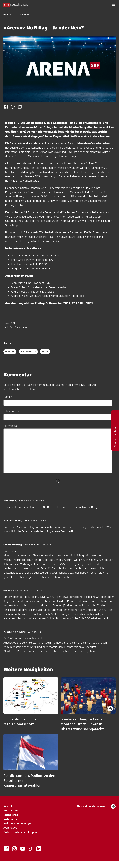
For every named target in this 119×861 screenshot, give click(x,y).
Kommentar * (11, 425)
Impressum (10, 810)
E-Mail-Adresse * (13, 411)
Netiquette (10, 819)
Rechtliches (10, 814)
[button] (114, 4)
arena (45, 351)
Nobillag (10, 351)
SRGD (18, 14)
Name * (7, 396)
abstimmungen (28, 351)
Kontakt (8, 806)
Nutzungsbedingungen (17, 823)
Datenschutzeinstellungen (20, 832)
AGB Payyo (10, 827)
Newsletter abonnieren (96, 806)
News (26, 14)
